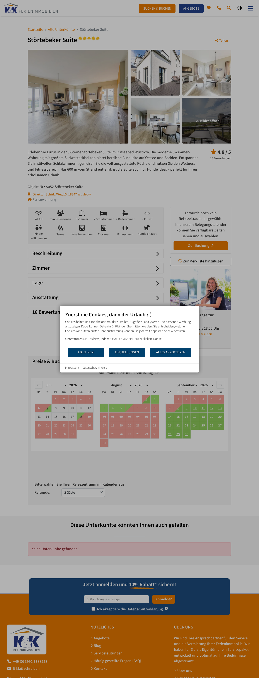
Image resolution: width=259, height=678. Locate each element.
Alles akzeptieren (170, 352)
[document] (129, 329)
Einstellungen (127, 352)
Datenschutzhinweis (94, 368)
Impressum (72, 368)
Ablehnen (86, 352)
